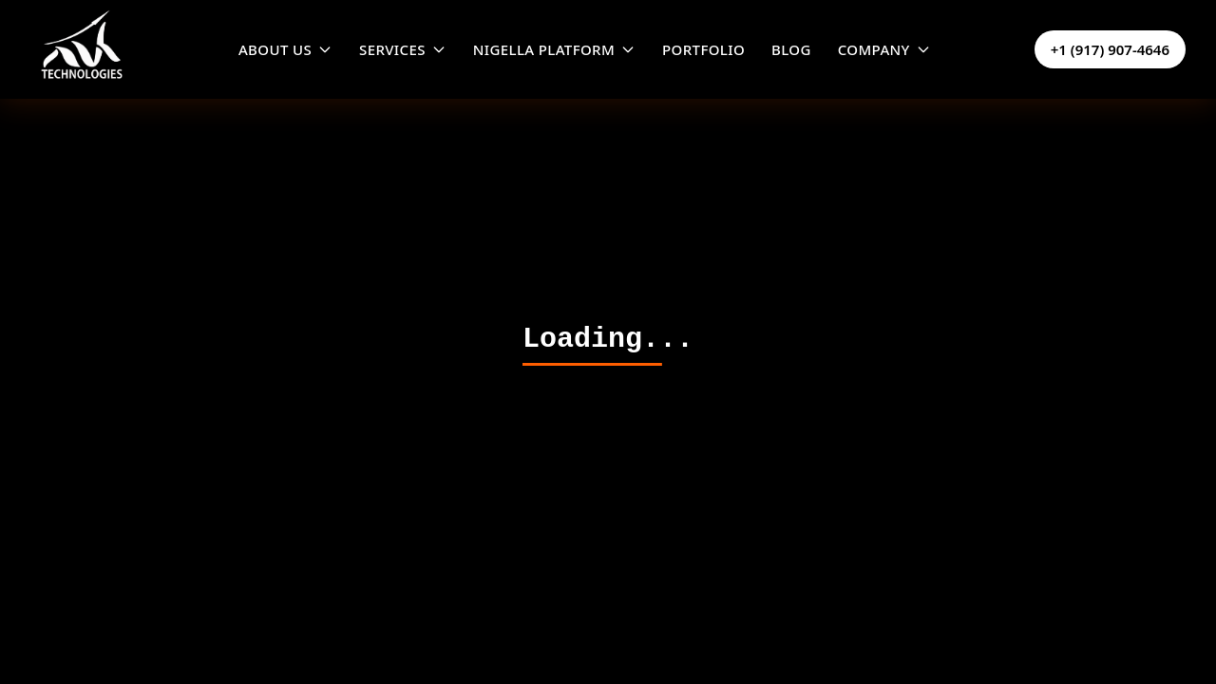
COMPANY (884, 49)
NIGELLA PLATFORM (554, 49)
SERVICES (402, 49)
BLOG (791, 49)
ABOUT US (285, 49)
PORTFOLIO (703, 49)
